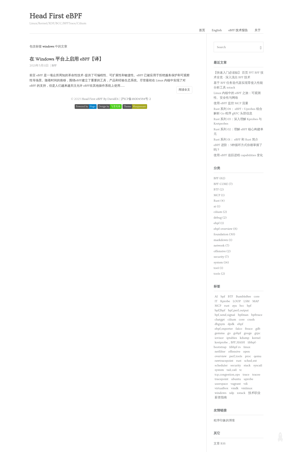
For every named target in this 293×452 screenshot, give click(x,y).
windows (220, 393)
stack (247, 365)
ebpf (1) (219, 223)
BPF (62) (219, 178)
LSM (246, 301)
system (219, 370)
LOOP (237, 301)
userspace (221, 384)
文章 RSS (219, 443)
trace (246, 374)
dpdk (231, 324)
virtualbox (221, 388)
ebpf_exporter (224, 328)
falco (239, 328)
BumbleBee (243, 296)
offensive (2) (222, 251)
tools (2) (219, 273)
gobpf (237, 333)
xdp (231, 393)
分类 (217, 168)
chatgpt (220, 319)
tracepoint (221, 379)
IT (216, 301)
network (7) (221, 245)
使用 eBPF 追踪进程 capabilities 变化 (238, 155)
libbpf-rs (235, 347)
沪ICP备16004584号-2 (136, 99)
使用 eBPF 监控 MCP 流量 (231, 103)
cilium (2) (220, 212)
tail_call (232, 370)
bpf (223, 296)
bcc (241, 305)
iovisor (219, 338)
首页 (202, 30)
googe (248, 333)
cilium (232, 319)
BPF (54, 65)
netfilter (220, 351)
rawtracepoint (224, 360)
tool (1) (218, 268)
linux (246, 347)
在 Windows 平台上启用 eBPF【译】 (67, 59)
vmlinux (246, 388)
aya (234, 305)
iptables (231, 338)
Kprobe (225, 301)
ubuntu (236, 379)
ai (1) (217, 206)
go (229, 333)
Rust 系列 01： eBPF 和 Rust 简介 (236, 139)
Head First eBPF (56, 16)
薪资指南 (221, 397)
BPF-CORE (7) (223, 184)
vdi (246, 384)
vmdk (235, 388)
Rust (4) (219, 200)
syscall (257, 365)
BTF (230, 296)
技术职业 (254, 393)
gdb (257, 328)
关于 (258, 30)
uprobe (248, 379)
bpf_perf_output (238, 310)
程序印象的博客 (224, 420)
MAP (255, 301)
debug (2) (220, 217)
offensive (234, 351)
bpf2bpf (220, 310)
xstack (241, 393)
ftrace (249, 328)
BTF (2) (219, 189)
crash (251, 319)
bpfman (243, 315)
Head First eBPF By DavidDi (100, 99)
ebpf (240, 324)
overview (220, 356)
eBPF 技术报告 (238, 30)
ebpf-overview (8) (225, 229)
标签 (217, 286)
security (235, 365)
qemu (257, 356)
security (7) (221, 257)
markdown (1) (223, 240)
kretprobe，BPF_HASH (230, 342)
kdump (244, 338)
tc (240, 370)
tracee (256, 374)
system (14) (221, 262)
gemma (220, 333)
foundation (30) (224, 234)
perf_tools (235, 356)
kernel (256, 338)
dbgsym (220, 324)
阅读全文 (184, 89)
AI (216, 296)
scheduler (221, 365)
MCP (218, 305)
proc (248, 356)
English (217, 30)
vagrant (236, 384)
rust (227, 305)
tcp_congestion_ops (227, 374)
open (246, 351)
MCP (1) (219, 195)
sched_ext (250, 360)
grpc (257, 333)
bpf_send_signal (225, 315)
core (256, 296)
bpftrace (256, 315)
